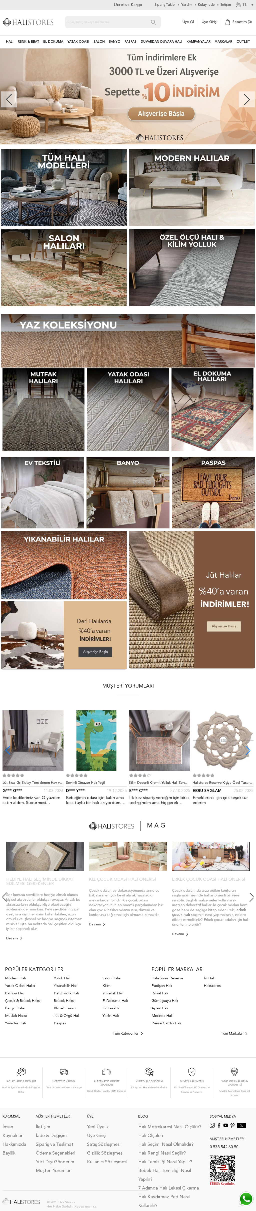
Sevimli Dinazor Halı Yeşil (85, 783)
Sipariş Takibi (165, 4)
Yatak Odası (78, 41)
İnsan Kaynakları (13, 1131)
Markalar (223, 41)
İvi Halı (209, 978)
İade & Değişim (51, 1136)
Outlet (243, 41)
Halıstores (212, 986)
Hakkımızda (14, 1144)
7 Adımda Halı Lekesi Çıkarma (168, 1188)
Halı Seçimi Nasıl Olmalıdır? (166, 1144)
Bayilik (9, 1153)
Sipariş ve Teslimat (55, 1144)
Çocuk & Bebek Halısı (22, 1001)
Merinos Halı (162, 1016)
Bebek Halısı (64, 1001)
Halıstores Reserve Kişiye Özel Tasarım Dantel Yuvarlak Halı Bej (223, 784)
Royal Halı (160, 993)
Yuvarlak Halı (15, 1023)
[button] (247, 99)
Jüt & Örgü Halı (67, 1016)
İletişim (43, 1127)
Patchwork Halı (66, 993)
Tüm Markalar (234, 1033)
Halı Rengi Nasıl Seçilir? (162, 1153)
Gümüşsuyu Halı (165, 1001)
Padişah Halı (162, 986)
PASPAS (130, 41)
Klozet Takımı (65, 1008)
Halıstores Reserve (168, 978)
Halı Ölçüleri (150, 1136)
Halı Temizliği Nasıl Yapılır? (165, 1162)
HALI (10, 41)
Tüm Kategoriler (128, 1033)
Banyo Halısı (15, 1008)
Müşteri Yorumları (54, 1171)
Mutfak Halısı (16, 1016)
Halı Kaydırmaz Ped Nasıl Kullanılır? (164, 1201)
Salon (99, 41)
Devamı (14, 938)
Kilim (106, 986)
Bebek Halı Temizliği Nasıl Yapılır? (164, 1175)
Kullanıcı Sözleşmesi (107, 1162)
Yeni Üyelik (98, 1127)
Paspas (60, 1023)
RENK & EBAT (28, 41)
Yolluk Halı (62, 978)
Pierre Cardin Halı (166, 1023)
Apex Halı (160, 1008)
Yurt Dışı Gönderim (55, 1162)
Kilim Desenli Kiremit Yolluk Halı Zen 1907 (157, 784)
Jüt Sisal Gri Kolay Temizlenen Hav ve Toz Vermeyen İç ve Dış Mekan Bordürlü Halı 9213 (32, 784)
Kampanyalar (198, 41)
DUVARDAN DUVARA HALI (161, 41)
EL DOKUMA (53, 41)
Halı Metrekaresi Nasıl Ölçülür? (169, 1127)
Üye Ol (188, 22)
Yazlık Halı (110, 1016)
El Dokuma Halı (115, 1001)
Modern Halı (15, 978)
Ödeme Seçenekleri (55, 1153)
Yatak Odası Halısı (20, 986)
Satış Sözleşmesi (103, 1144)
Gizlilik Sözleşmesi (105, 1153)
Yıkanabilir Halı (65, 986)
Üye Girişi (209, 22)
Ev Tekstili (110, 1008)
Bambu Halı (14, 993)
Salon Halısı (111, 978)
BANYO (114, 41)
